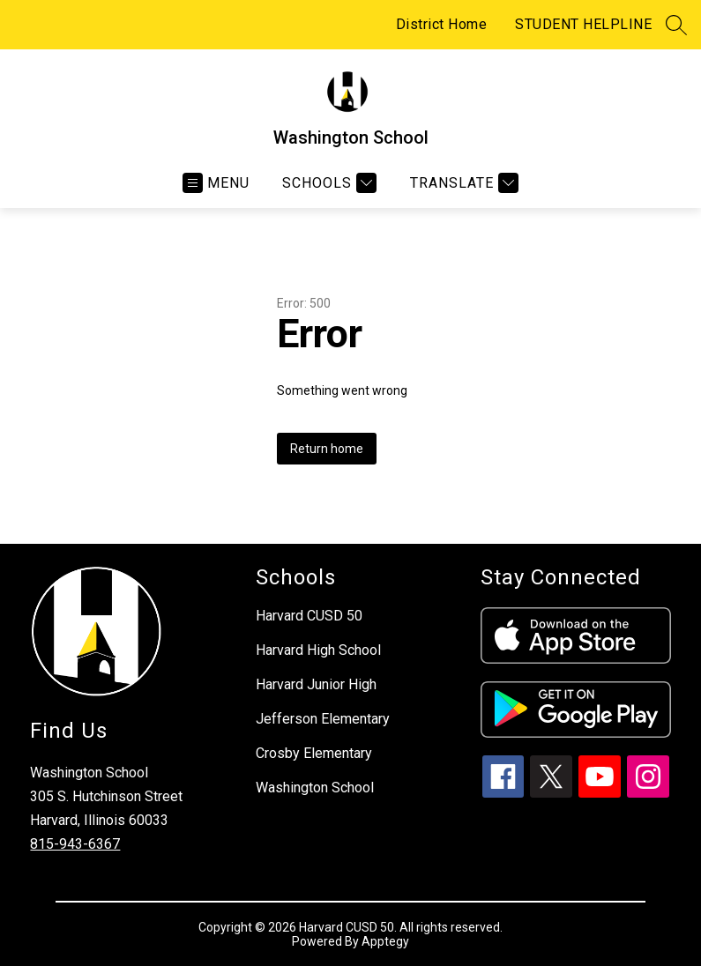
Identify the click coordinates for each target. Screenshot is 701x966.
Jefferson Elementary (323, 718)
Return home (326, 449)
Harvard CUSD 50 (309, 615)
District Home (442, 24)
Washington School (315, 787)
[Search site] (676, 24)
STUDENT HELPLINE (583, 24)
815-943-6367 (75, 844)
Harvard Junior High (316, 684)
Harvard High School (318, 650)
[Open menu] (216, 183)
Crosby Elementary (314, 753)
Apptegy (385, 941)
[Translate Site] (462, 183)
